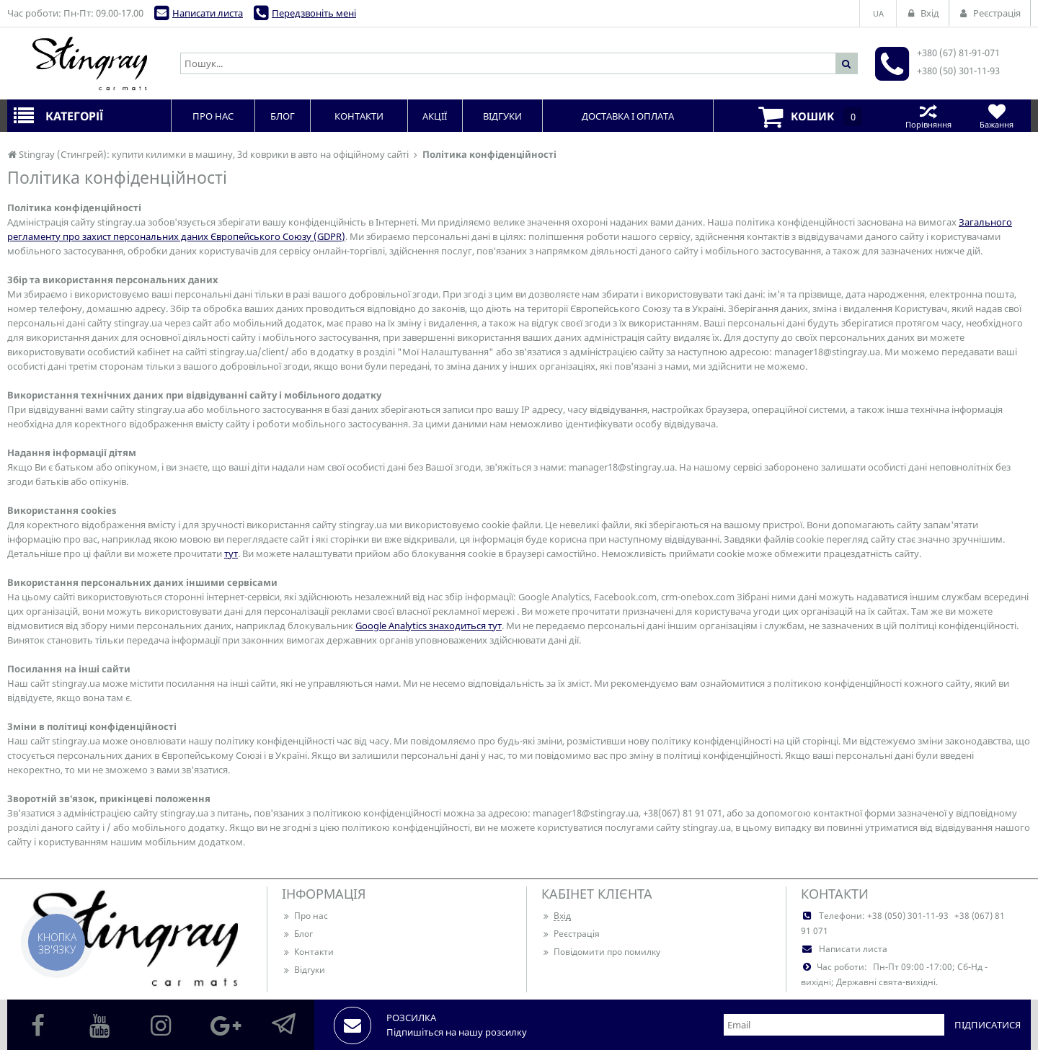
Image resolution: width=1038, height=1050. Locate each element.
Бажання (996, 115)
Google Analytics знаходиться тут (428, 625)
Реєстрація (570, 933)
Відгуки (303, 970)
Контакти (308, 952)
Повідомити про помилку (600, 952)
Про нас (305, 915)
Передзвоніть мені (314, 12)
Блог (297, 933)
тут (231, 553)
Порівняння (928, 115)
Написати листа (207, 12)
